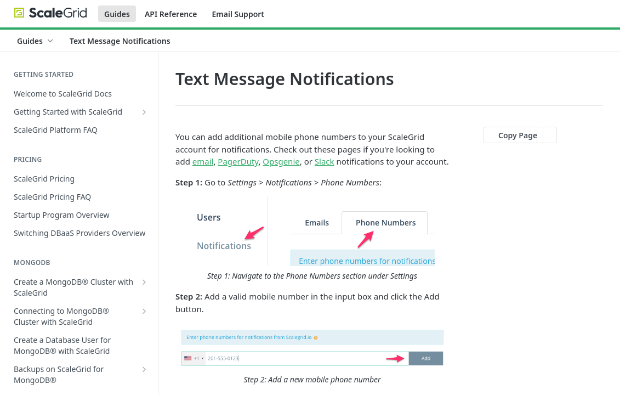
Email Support (238, 14)
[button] (312, 239)
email (203, 161)
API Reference (171, 14)
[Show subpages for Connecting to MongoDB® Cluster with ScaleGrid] (144, 311)
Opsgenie (281, 161)
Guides (117, 14)
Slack (324, 161)
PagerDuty (238, 161)
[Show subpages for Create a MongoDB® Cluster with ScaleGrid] (144, 282)
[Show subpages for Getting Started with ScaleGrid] (144, 112)
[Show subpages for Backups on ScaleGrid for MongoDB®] (144, 369)
